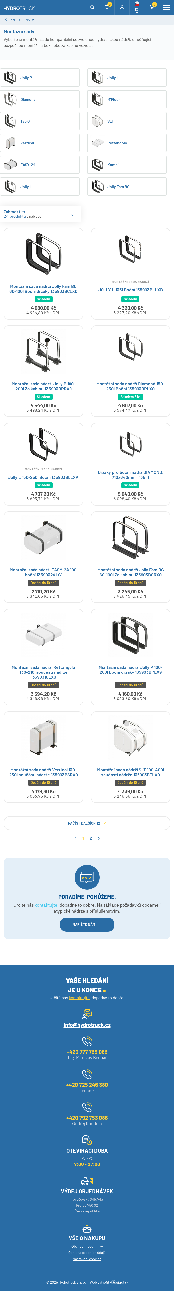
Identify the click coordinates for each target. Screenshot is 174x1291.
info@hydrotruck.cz (87, 1025)
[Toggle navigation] (166, 7)
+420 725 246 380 (87, 1085)
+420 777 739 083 (87, 1052)
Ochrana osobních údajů (87, 1252)
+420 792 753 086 (87, 1118)
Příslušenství (22, 20)
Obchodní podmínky (87, 1246)
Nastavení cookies (87, 1259)
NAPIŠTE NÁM (87, 926)
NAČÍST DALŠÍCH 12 (87, 825)
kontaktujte (46, 906)
